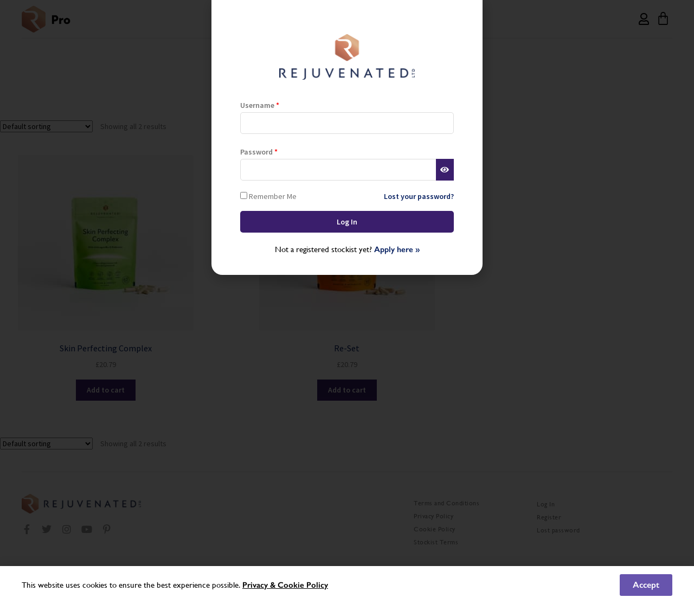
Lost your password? (419, 196)
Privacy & (260, 585)
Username (259, 105)
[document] (347, 302)
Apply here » (397, 249)
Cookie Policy (303, 585)
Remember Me (268, 196)
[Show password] (445, 170)
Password (259, 152)
